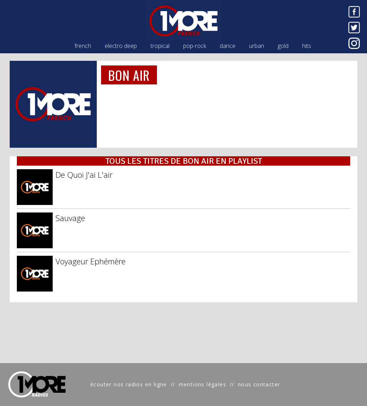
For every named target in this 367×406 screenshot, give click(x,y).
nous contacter (259, 384)
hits (306, 46)
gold (283, 46)
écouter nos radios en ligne (128, 384)
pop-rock (194, 46)
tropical (160, 46)
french (83, 46)
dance (227, 46)
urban (256, 46)
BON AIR (129, 74)
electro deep (121, 46)
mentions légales (202, 384)
